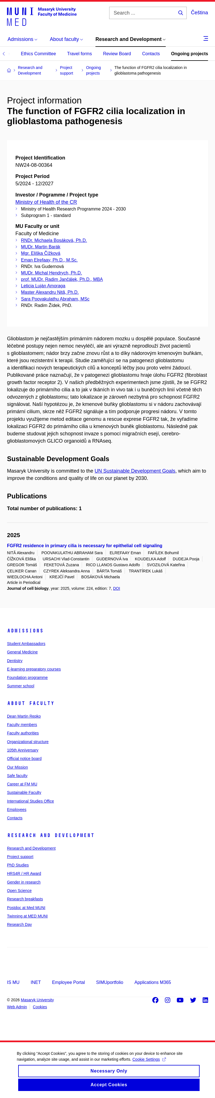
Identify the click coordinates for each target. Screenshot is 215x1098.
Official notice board (24, 758)
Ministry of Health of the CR (46, 202)
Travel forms (79, 53)
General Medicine (22, 652)
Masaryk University (37, 1000)
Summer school (20, 686)
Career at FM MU (22, 784)
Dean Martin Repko (24, 716)
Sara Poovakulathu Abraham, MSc (55, 299)
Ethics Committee (38, 53)
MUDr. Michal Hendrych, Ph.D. (51, 273)
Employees (16, 809)
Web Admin (17, 1007)
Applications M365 (152, 982)
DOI (116, 588)
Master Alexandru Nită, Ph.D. (50, 292)
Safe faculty (17, 775)
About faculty (30, 703)
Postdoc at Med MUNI (26, 907)
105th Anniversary (22, 750)
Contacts (151, 53)
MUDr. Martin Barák (40, 246)
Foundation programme (27, 677)
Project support (20, 856)
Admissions (25, 631)
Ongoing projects (189, 53)
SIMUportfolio (109, 982)
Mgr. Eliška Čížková (40, 253)
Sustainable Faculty (24, 792)
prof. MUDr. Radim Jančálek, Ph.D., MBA (62, 279)
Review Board (117, 53)
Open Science (19, 890)
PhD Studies (18, 865)
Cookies (40, 1007)
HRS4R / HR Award (24, 873)
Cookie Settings (149, 1065)
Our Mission (17, 767)
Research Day (19, 924)
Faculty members (22, 724)
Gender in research (24, 882)
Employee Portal (68, 982)
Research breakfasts (25, 899)
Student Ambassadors (26, 643)
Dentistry (14, 660)
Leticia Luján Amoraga (43, 285)
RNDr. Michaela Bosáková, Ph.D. (54, 240)
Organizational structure (28, 741)
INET (36, 982)
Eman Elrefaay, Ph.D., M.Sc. (49, 260)
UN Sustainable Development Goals (135, 471)
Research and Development (50, 835)
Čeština (199, 12)
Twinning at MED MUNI (27, 916)
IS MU (13, 982)
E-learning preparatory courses (34, 669)
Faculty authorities (23, 733)
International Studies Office (30, 801)
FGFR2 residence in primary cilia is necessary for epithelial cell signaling (84, 545)
